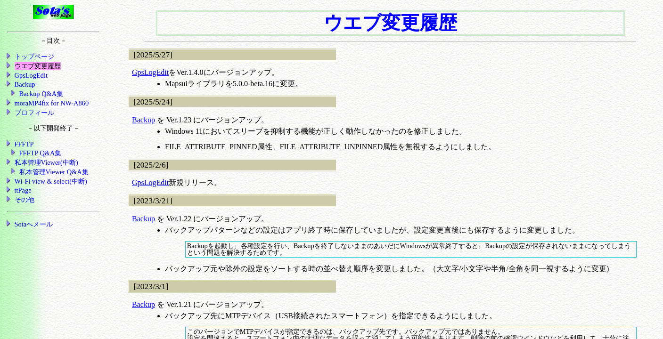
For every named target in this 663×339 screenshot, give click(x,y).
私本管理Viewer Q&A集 (54, 172)
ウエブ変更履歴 (38, 66)
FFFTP (24, 144)
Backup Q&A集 (41, 93)
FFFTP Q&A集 (40, 153)
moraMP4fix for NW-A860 (52, 103)
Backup (143, 120)
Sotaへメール (34, 224)
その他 (24, 199)
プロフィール (34, 112)
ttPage (23, 190)
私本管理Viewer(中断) (46, 162)
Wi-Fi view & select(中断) (51, 181)
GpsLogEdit (150, 72)
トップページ (34, 56)
